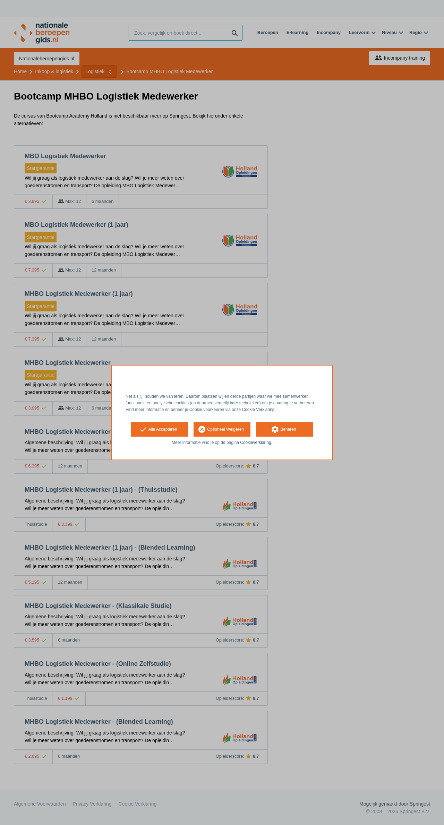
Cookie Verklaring (258, 409)
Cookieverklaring (255, 442)
